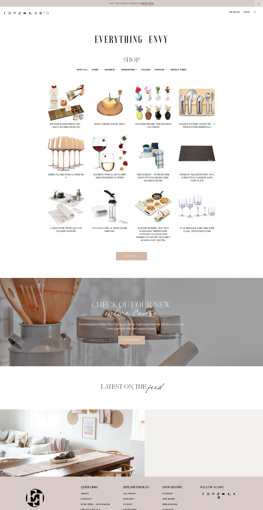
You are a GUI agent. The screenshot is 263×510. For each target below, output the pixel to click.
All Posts (129, 493)
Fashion (157, 70)
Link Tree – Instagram (95, 504)
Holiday (143, 70)
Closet (128, 504)
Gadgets (112, 70)
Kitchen (128, 499)
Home (99, 70)
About (85, 493)
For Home (169, 499)
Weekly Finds (174, 70)
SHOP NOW (147, 3)
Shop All (87, 70)
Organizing (128, 70)
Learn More (131, 340)
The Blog (234, 12)
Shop (247, 12)
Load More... (131, 256)
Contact (86, 499)
